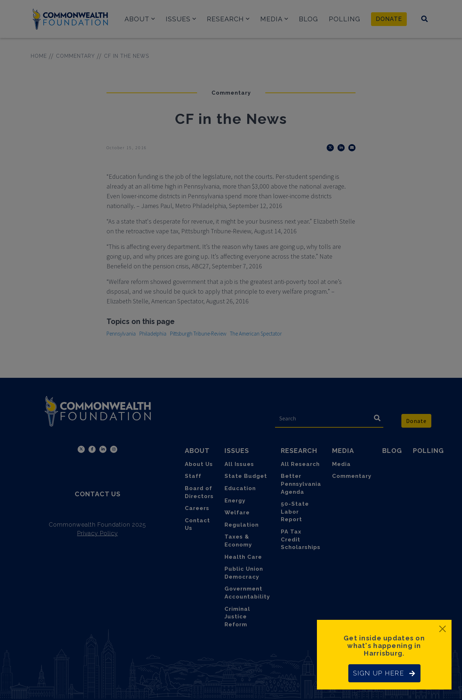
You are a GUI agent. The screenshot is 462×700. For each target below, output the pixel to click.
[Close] (442, 629)
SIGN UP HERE (384, 673)
